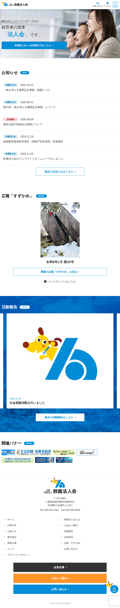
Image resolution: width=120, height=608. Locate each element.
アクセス (107, 6)
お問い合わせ (97, 6)
